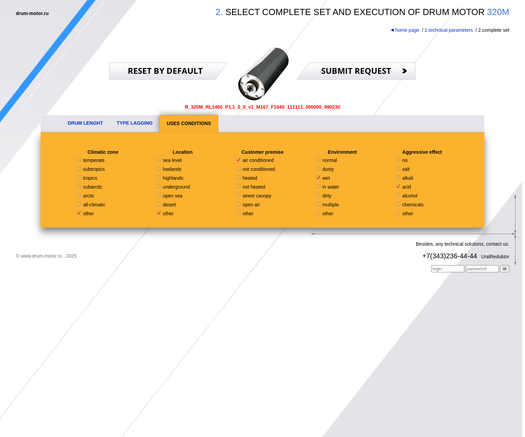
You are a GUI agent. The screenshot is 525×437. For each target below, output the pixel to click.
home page (405, 30)
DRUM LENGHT (85, 123)
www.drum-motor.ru (41, 256)
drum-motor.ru (32, 13)
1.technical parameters (449, 30)
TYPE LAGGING (135, 123)
